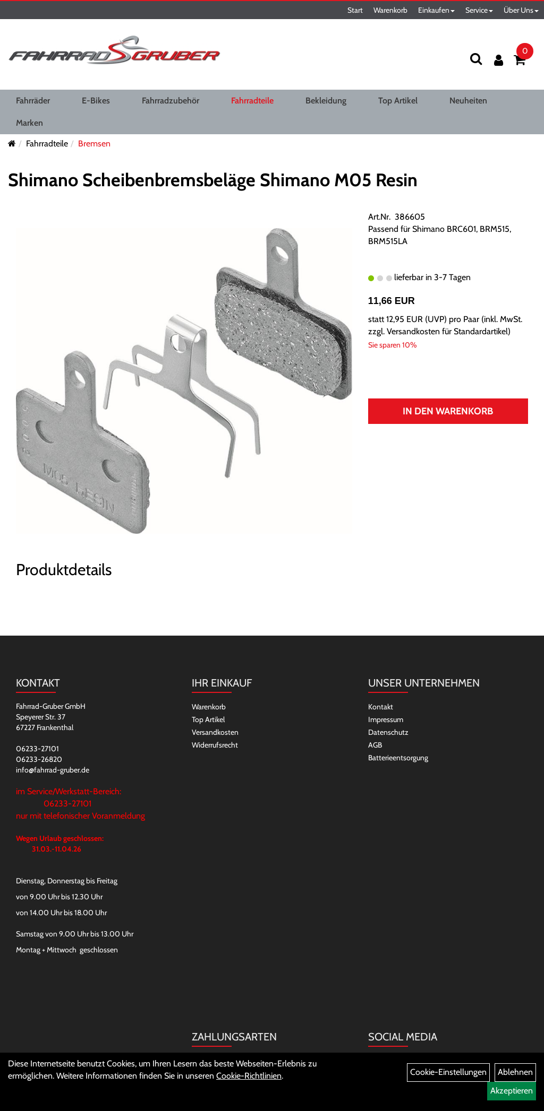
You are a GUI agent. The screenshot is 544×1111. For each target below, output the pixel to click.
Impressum (385, 719)
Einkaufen (436, 10)
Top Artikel (398, 101)
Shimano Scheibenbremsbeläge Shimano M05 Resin (213, 180)
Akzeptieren (511, 1091)
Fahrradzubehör (170, 101)
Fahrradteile (252, 101)
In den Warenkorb (448, 411)
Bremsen (94, 143)
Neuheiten (468, 101)
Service (479, 10)
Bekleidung (325, 101)
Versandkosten (215, 732)
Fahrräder (33, 101)
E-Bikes (96, 101)
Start (355, 10)
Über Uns (521, 10)
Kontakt (380, 706)
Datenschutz (388, 732)
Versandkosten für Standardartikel (447, 331)
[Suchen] (476, 58)
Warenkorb (390, 10)
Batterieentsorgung (398, 757)
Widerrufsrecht (215, 745)
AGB (375, 745)
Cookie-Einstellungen (448, 1072)
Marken (29, 123)
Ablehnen (515, 1072)
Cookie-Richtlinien (249, 1076)
